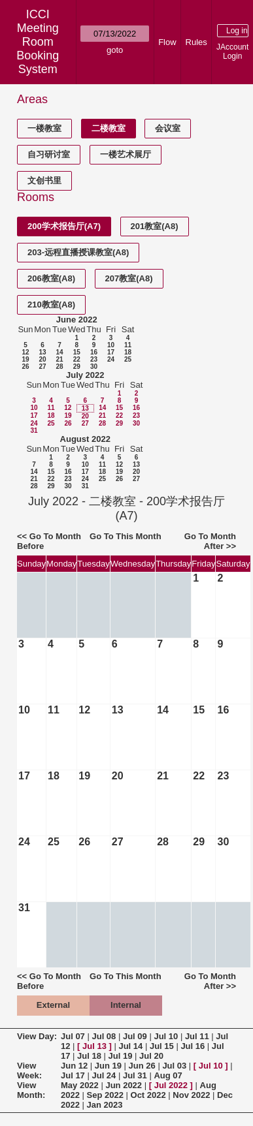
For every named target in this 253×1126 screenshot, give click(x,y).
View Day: (37, 1036)
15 (76, 352)
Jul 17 (73, 1075)
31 (33, 430)
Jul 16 (192, 1046)
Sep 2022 (105, 1095)
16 (93, 352)
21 (59, 359)
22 (76, 359)
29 (76, 366)
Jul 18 (89, 1056)
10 (110, 345)
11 (127, 345)
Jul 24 (104, 1075)
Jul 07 (73, 1036)
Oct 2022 (148, 1095)
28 (59, 366)
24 (110, 359)
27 (42, 366)
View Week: (29, 1070)
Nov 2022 (191, 1095)
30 (93, 366)
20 (42, 359)
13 (42, 352)
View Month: (31, 1090)
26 (25, 366)
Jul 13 (94, 1046)
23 (93, 359)
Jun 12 (74, 1066)
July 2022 (85, 375)
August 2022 (85, 439)
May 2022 (80, 1085)
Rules (196, 42)
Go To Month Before (49, 541)
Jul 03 (174, 1066)
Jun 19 (108, 1066)
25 (127, 359)
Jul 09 (135, 1036)
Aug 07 (168, 1075)
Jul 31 (135, 1075)
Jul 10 (166, 1036)
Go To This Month (125, 536)
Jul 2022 (171, 1085)
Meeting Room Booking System (37, 49)
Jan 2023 (105, 1105)
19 (25, 359)
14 (59, 352)
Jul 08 (104, 1036)
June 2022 (76, 319)
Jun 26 (142, 1066)
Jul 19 (121, 1056)
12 (25, 352)
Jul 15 (162, 1046)
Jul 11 (197, 1036)
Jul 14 (130, 1046)
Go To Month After (210, 541)
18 (127, 352)
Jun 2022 (123, 1085)
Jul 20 (151, 1056)
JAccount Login (232, 51)
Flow (167, 42)
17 (110, 352)
